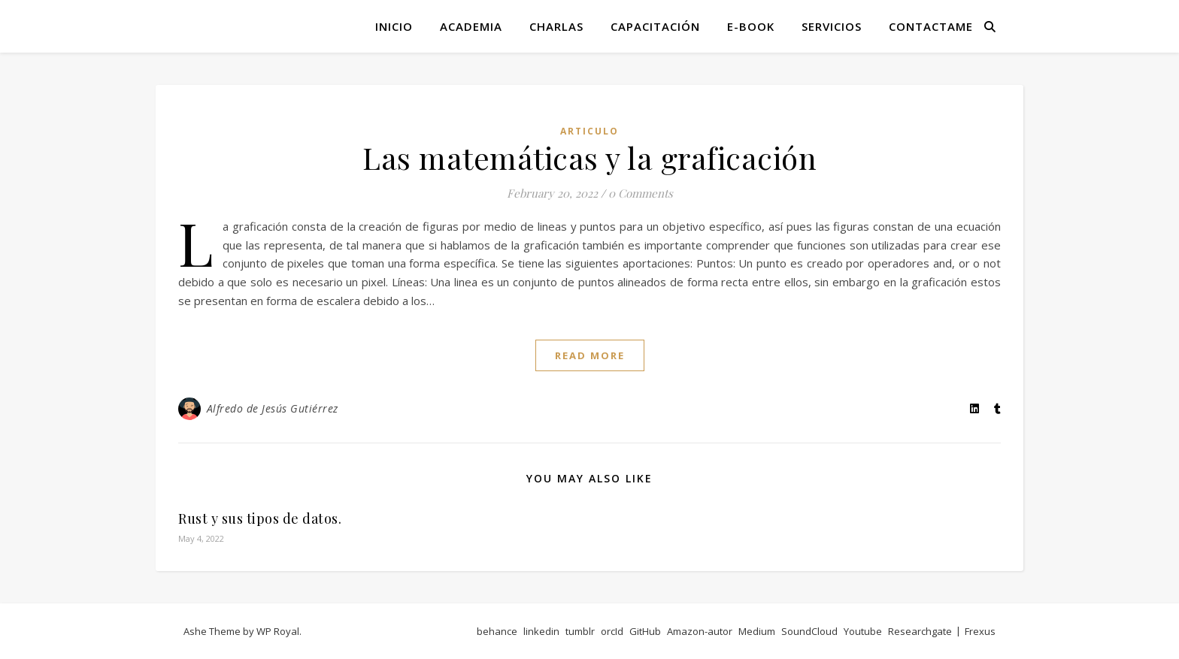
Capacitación (655, 26)
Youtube (863, 631)
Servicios (832, 26)
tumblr (580, 631)
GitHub (645, 631)
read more (590, 355)
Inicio (394, 26)
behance (497, 631)
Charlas (556, 26)
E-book (750, 26)
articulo (589, 131)
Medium (756, 631)
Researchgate (920, 631)
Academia (471, 26)
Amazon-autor (699, 631)
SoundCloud (809, 631)
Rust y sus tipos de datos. (259, 518)
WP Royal (277, 631)
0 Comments (640, 193)
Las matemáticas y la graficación (589, 157)
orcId (612, 631)
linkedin (541, 631)
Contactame (931, 26)
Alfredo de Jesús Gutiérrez (272, 408)
